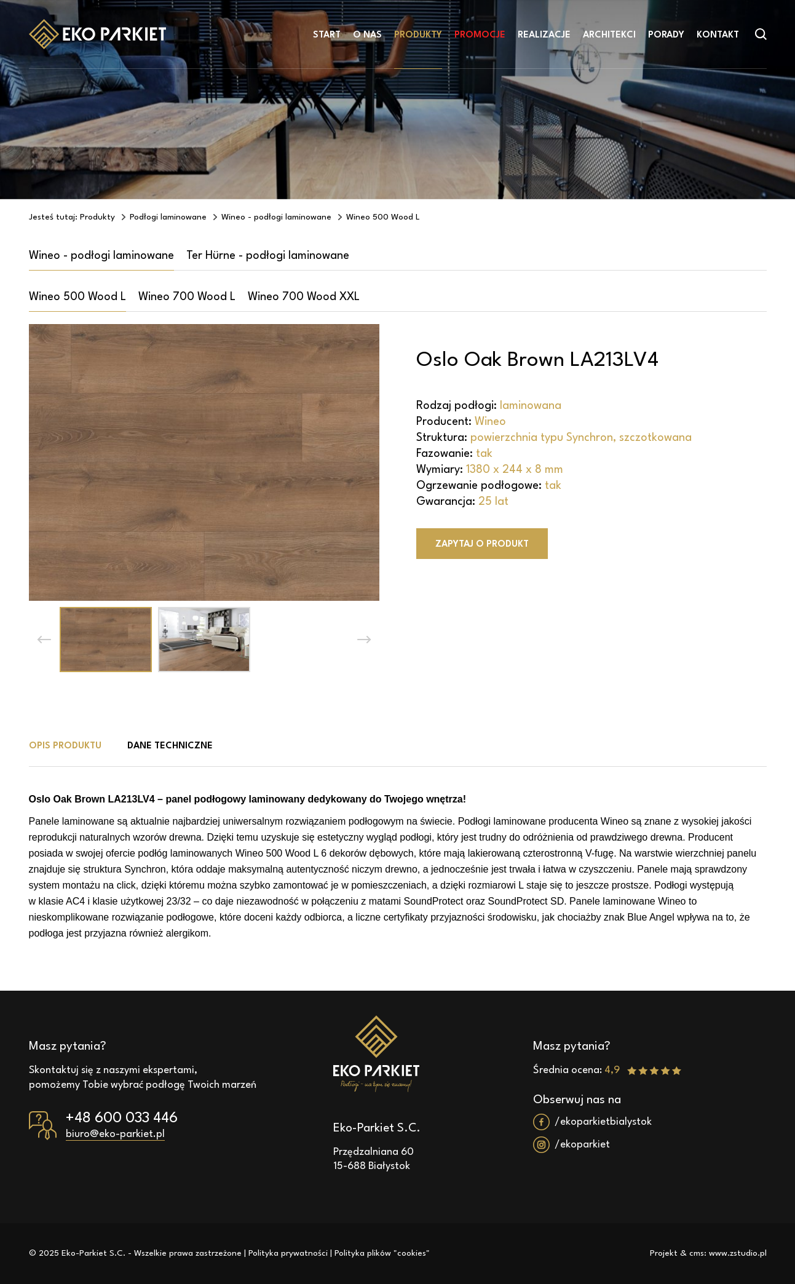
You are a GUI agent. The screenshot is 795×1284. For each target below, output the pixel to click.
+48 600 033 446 (122, 1118)
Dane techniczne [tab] (170, 746)
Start (327, 35)
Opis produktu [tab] (65, 746)
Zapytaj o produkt (482, 544)
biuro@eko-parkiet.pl (115, 1134)
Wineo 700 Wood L (186, 297)
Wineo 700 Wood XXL (304, 297)
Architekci (609, 35)
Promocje (479, 35)
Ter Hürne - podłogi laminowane (267, 255)
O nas (367, 35)
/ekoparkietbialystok (603, 1122)
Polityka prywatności (288, 1253)
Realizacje (544, 35)
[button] (44, 639)
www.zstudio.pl (738, 1253)
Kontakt (718, 35)
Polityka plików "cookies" (382, 1253)
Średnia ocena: (607, 1070)
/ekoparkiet (582, 1144)
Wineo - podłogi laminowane (101, 255)
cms (696, 1253)
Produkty (418, 35)
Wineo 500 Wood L (77, 297)
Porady (666, 35)
